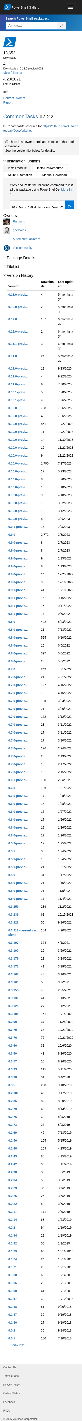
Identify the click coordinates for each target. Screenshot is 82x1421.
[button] (4, 161)
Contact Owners (14, 98)
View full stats (12, 73)
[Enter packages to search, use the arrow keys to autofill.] (31, 26)
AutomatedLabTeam (26, 239)
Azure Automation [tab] (20, 175)
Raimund (19, 221)
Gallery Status (11, 1393)
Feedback (9, 1402)
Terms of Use (11, 1375)
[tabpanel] (42, 198)
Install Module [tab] (17, 168)
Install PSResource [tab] (50, 168)
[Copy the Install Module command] (69, 207)
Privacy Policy (11, 1384)
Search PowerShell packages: (27, 18)
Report (7, 102)
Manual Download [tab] (54, 175)
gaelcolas (19, 230)
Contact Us (9, 1367)
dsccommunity (22, 248)
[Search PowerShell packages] (61, 26)
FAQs (6, 1410)
